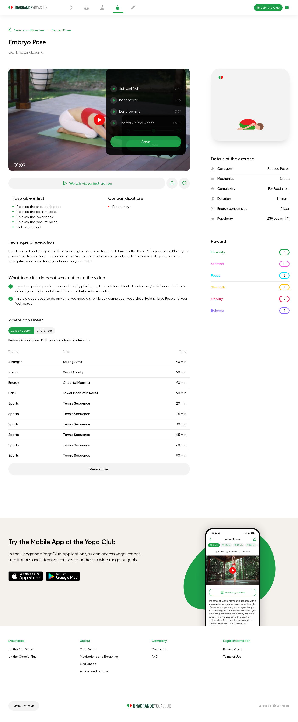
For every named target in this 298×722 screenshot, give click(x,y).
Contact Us (160, 649)
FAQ (155, 656)
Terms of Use (232, 656)
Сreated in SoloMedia (274, 706)
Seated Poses (278, 169)
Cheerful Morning (76, 383)
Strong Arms (72, 362)
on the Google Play (22, 656)
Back (12, 393)
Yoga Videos (89, 649)
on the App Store (20, 649)
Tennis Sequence (76, 403)
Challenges (88, 663)
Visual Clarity (73, 372)
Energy (13, 383)
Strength (15, 362)
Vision (13, 372)
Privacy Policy (232, 649)
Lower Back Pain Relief (80, 393)
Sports (13, 403)
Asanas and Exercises (95, 671)
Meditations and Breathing (99, 656)
